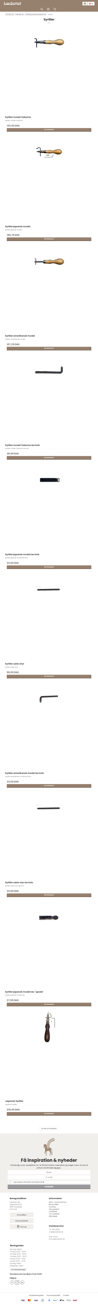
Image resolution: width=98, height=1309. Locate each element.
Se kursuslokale (21, 1221)
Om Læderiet (54, 1214)
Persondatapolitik (53, 1295)
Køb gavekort (54, 1209)
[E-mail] (49, 1177)
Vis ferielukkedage (18, 1269)
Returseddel (53, 1204)
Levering (52, 1207)
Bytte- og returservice (57, 1202)
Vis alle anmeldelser (49, 1128)
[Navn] (49, 1172)
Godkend (49, 1187)
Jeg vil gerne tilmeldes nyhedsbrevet (28, 1182)
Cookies (66, 1295)
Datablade (53, 1211)
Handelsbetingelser (36, 1295)
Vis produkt (49, 130)
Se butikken (21, 1215)
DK (91, 4)
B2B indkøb (53, 1216)
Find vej (21, 1226)
